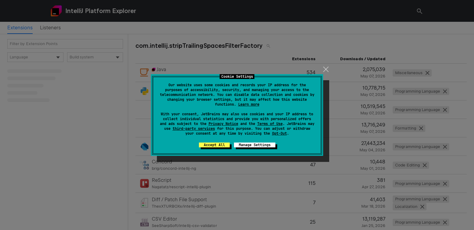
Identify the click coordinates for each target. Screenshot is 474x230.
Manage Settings (255, 145)
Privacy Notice (223, 123)
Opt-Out (279, 133)
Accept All (214, 145)
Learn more (248, 104)
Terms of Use (270, 123)
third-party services (194, 128)
